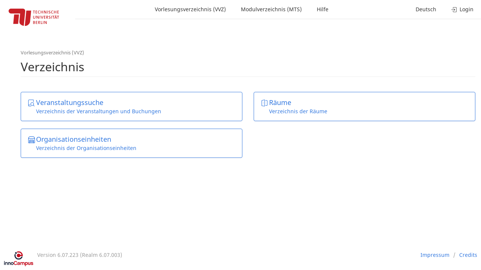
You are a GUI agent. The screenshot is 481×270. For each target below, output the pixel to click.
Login (462, 9)
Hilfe (322, 9)
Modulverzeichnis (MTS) (271, 9)
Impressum (434, 254)
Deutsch (426, 9)
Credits (468, 254)
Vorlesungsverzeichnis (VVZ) (190, 9)
